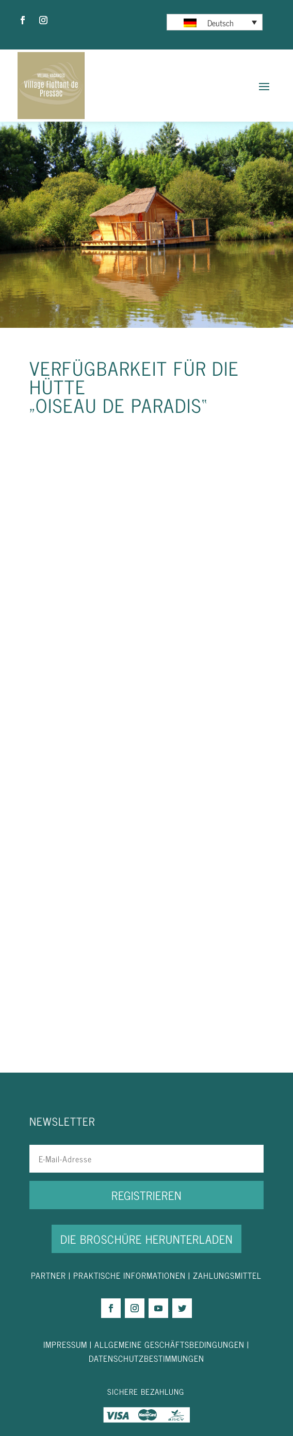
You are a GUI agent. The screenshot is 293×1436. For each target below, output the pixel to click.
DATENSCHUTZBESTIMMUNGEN (146, 1358)
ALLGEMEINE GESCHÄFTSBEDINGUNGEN (169, 1344)
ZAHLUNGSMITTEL (227, 1275)
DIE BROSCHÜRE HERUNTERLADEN (146, 1238)
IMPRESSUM (66, 1344)
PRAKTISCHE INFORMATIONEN (129, 1275)
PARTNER (48, 1275)
